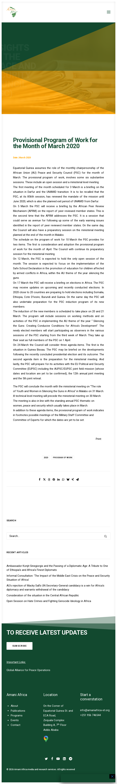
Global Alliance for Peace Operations (28, 670)
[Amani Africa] (12, 12)
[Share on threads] (49, 479)
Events (15, 720)
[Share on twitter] (44, 479)
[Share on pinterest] (54, 479)
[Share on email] (77, 479)
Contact (15, 725)
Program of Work (62, 457)
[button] (108, 12)
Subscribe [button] (19, 646)
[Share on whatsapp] (63, 479)
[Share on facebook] (40, 479)
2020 (46, 457)
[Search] (58, 536)
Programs (16, 715)
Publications (18, 710)
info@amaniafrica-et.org (95, 710)
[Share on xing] (73, 479)
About (14, 705)
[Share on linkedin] (58, 479)
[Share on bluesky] (68, 479)
